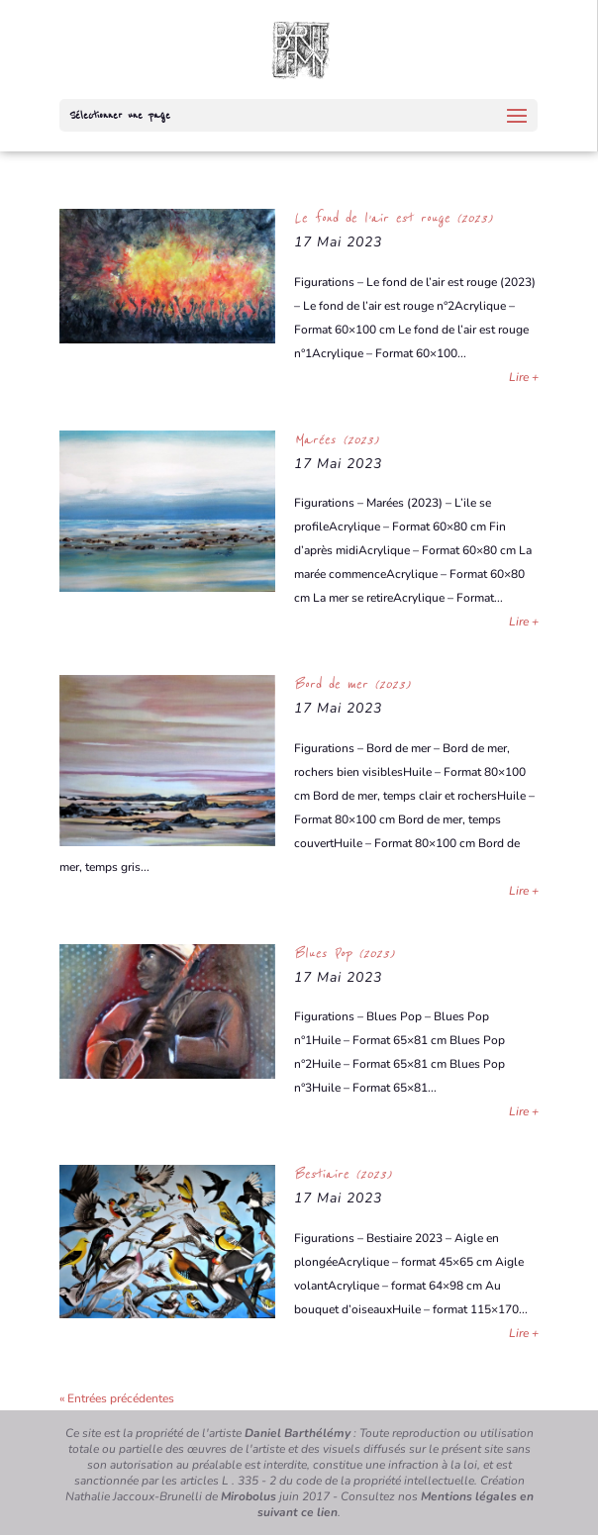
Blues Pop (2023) (344, 953)
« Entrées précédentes (116, 1398)
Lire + (524, 377)
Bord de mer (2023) (352, 684)
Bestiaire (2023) (342, 1174)
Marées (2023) (336, 439)
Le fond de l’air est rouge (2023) (393, 218)
